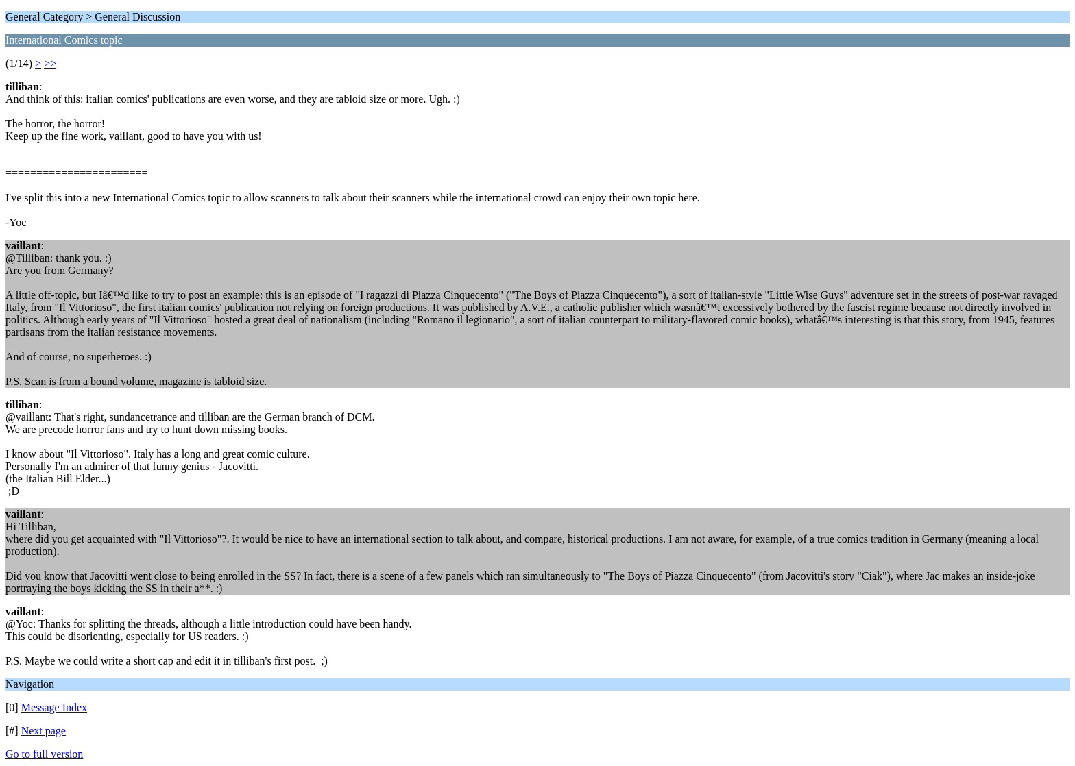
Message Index (54, 707)
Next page (43, 731)
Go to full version (44, 754)
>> (50, 63)
